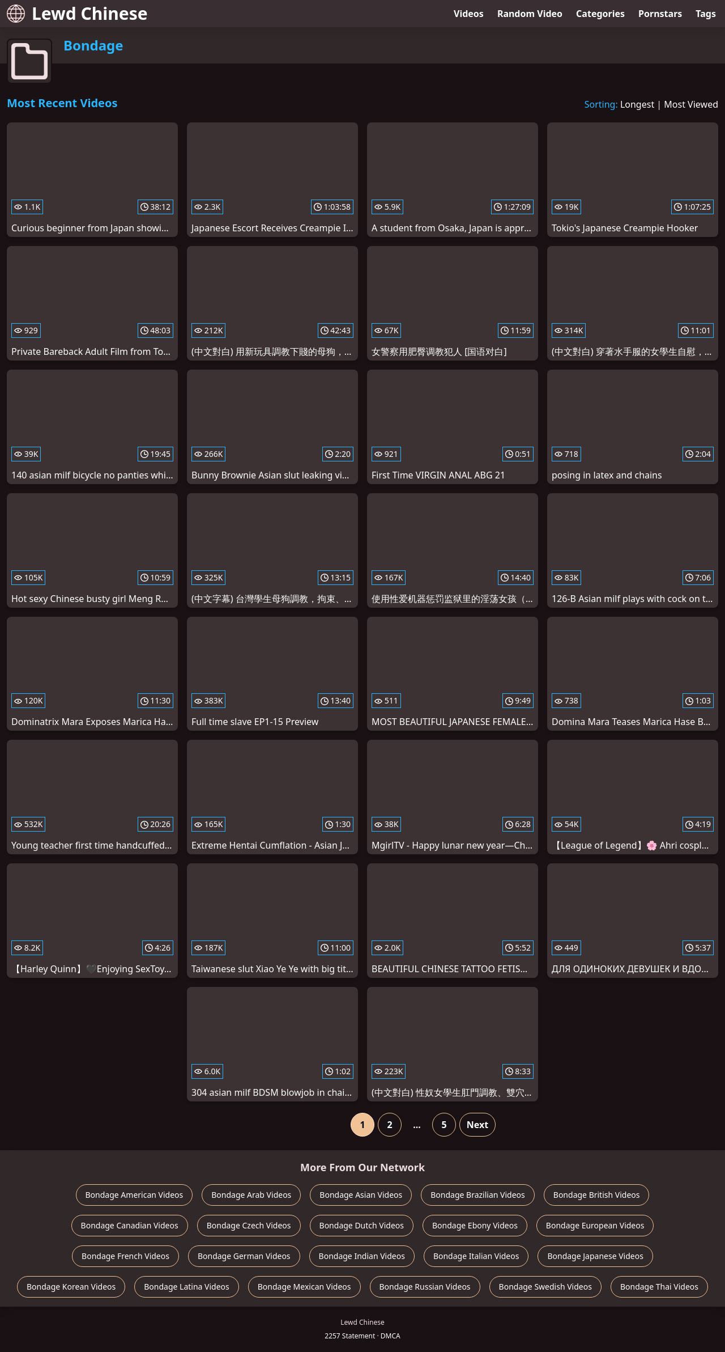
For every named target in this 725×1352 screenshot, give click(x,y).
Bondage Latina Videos (186, 1286)
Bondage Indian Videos (362, 1256)
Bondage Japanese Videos (595, 1256)
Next (477, 1124)
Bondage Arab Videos (251, 1194)
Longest (637, 104)
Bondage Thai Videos (659, 1286)
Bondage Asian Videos (360, 1194)
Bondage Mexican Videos (304, 1286)
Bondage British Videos (596, 1194)
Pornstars (660, 13)
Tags (706, 13)
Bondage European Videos (595, 1225)
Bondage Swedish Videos (545, 1286)
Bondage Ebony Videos (475, 1225)
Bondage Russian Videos (425, 1286)
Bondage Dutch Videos (361, 1225)
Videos (469, 13)
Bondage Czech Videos (249, 1225)
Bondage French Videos (125, 1256)
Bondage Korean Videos (71, 1286)
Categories (600, 13)
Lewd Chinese (77, 13)
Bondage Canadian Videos (129, 1225)
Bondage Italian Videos (476, 1256)
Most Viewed (691, 104)
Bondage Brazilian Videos (477, 1194)
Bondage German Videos (244, 1256)
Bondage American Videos (135, 1194)
